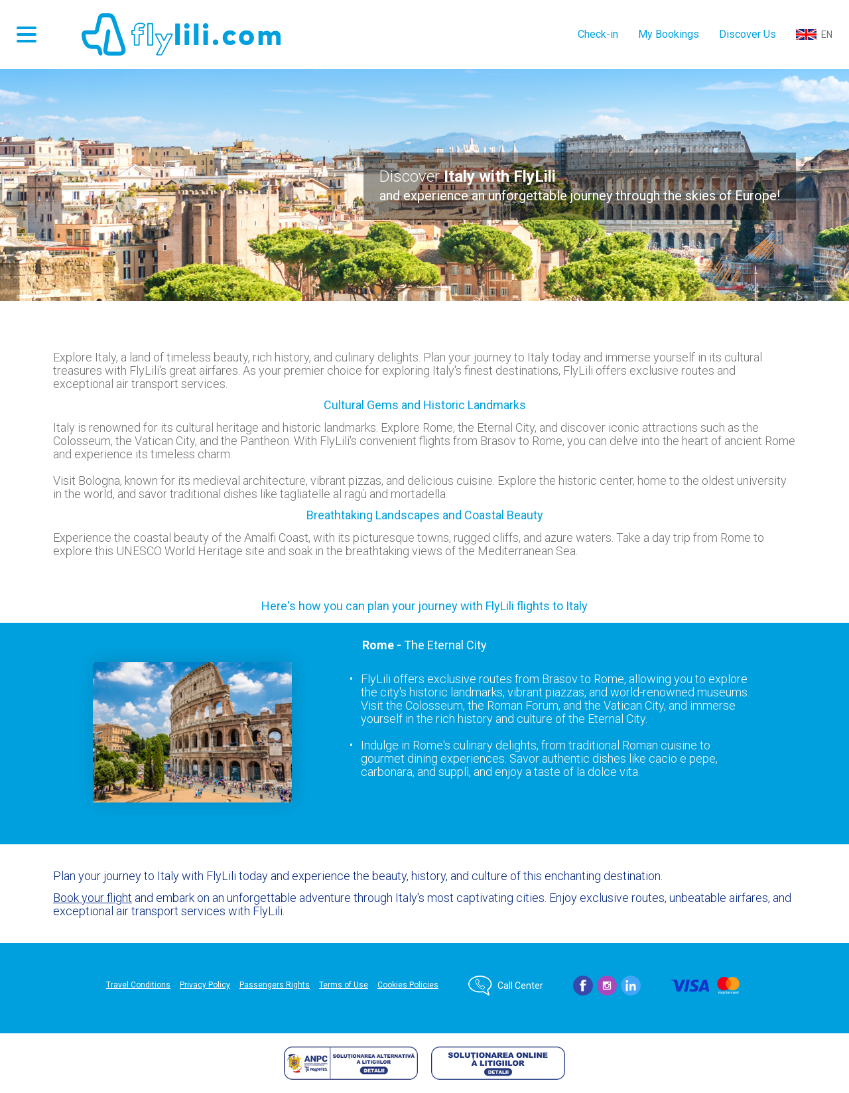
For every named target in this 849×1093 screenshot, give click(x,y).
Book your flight (92, 898)
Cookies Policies (407, 985)
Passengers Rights (274, 985)
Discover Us (747, 34)
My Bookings (668, 34)
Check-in (598, 34)
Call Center (520, 985)
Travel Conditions (138, 985)
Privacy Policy (205, 985)
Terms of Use (343, 985)
